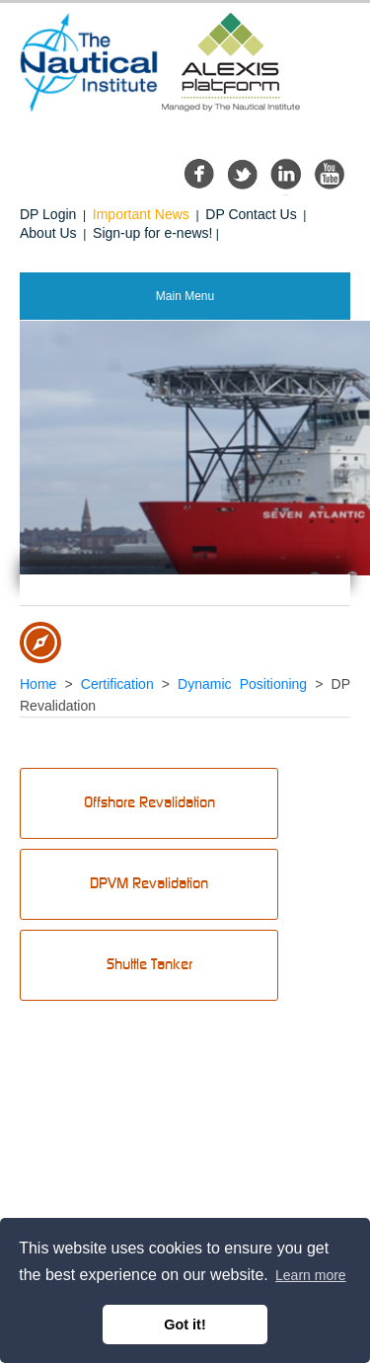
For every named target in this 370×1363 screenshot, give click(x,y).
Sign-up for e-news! (152, 233)
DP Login (48, 214)
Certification (117, 684)
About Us (48, 233)
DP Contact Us (250, 214)
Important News (141, 214)
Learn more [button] (310, 1275)
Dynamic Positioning (242, 684)
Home (38, 684)
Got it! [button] (184, 1324)
